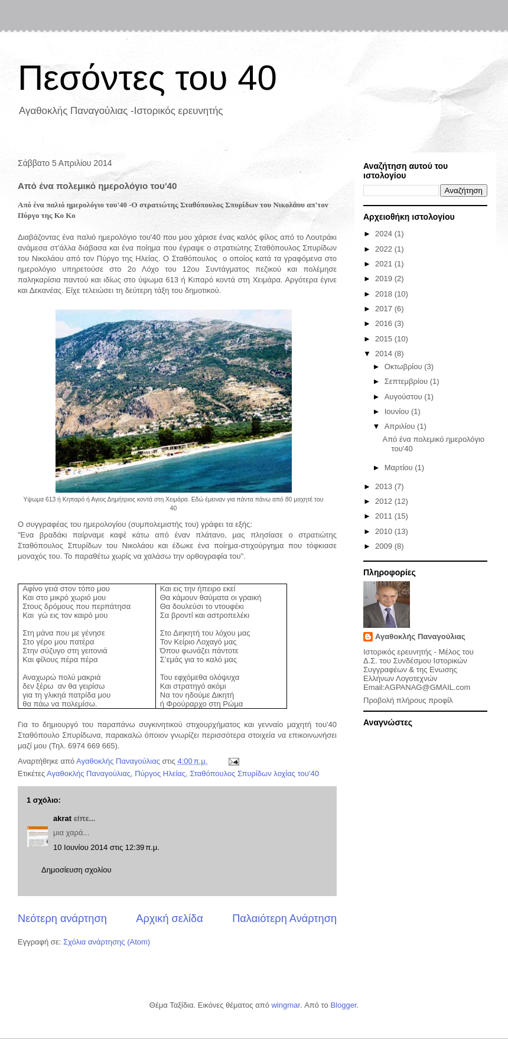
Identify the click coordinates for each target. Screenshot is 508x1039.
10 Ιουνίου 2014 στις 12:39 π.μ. (106, 847)
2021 (385, 263)
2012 (385, 501)
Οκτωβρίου (404, 366)
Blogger (343, 1005)
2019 (385, 278)
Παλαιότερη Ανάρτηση (284, 918)
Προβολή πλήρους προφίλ (408, 700)
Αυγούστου (405, 396)
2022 (385, 249)
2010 (385, 531)
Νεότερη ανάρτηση (62, 918)
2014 (385, 353)
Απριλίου (401, 426)
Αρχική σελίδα (169, 918)
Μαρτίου (400, 467)
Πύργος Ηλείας (160, 773)
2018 (385, 293)
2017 (385, 308)
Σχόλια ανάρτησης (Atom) (106, 941)
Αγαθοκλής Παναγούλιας (89, 773)
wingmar (285, 1005)
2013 (385, 486)
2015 (385, 338)
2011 (385, 516)
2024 (385, 233)
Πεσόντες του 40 (147, 77)
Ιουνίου (398, 411)
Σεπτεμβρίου (407, 381)
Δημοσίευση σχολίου (76, 869)
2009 (385, 546)
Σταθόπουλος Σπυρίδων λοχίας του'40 (254, 773)
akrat (62, 818)
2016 (385, 323)
